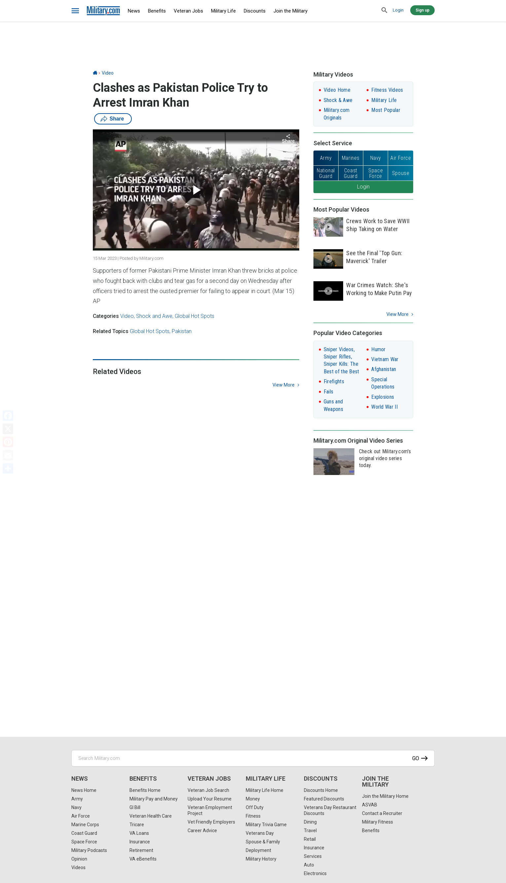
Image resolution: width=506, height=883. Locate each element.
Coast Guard (84, 833)
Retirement (141, 850)
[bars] (75, 11)
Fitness (253, 816)
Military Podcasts (89, 850)
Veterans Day (260, 833)
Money (253, 798)
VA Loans (139, 833)
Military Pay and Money (153, 798)
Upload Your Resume (210, 798)
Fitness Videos (387, 90)
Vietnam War (384, 359)
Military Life (223, 11)
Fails (329, 392)
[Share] (8, 468)
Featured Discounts (324, 798)
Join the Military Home (385, 796)
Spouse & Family (263, 841)
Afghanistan (383, 369)
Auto (309, 864)
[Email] (8, 455)
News (134, 11)
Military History (261, 859)
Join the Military (290, 11)
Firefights (334, 381)
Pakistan (182, 331)
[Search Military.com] (253, 758)
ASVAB (369, 804)
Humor (378, 349)
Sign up (422, 10)
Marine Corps (85, 824)
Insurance (139, 841)
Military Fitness (377, 822)
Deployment (258, 850)
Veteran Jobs (188, 11)
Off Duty (255, 807)
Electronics (315, 873)
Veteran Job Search (208, 790)
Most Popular (385, 110)
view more (283, 385)
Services (313, 856)
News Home (83, 790)
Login (398, 10)
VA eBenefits (143, 859)
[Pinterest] (8, 442)
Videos (78, 867)
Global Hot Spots (194, 316)
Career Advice (202, 830)
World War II (384, 407)
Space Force (84, 841)
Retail (310, 839)
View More (397, 314)
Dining (310, 822)
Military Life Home (264, 790)
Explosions (382, 397)
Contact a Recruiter (382, 813)
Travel (310, 830)
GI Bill (134, 807)
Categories (106, 316)
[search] (384, 10)
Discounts (255, 11)
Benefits (157, 11)
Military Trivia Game (266, 824)
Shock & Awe (338, 100)
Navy (76, 807)
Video (108, 73)
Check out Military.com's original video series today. (385, 458)
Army (77, 798)
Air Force (80, 816)
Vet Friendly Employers (211, 822)
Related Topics (110, 331)
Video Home (337, 90)
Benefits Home (145, 790)
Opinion (79, 859)
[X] (8, 428)
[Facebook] (8, 415)
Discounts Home (321, 790)
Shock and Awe (154, 316)
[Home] (95, 73)
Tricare (136, 824)
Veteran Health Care (150, 816)
